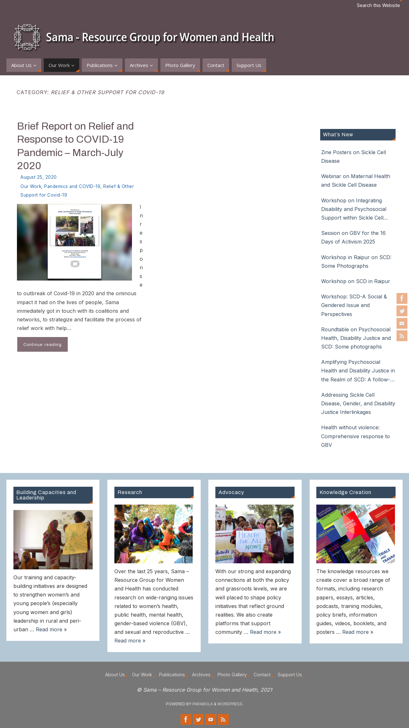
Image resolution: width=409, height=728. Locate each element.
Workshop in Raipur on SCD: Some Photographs (356, 261)
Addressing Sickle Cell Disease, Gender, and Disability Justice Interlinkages (358, 403)
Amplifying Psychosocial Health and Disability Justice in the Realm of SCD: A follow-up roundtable (358, 371)
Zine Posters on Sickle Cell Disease (353, 156)
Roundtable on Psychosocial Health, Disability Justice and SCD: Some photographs (356, 338)
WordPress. (230, 704)
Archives (201, 674)
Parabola (202, 704)
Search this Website (378, 5)
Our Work (30, 186)
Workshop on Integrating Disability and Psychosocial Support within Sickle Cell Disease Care (353, 209)
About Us (115, 674)
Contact (262, 674)
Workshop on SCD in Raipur (355, 281)
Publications (172, 674)
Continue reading (42, 344)
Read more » (51, 629)
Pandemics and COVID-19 (72, 186)
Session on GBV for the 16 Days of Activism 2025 (353, 237)
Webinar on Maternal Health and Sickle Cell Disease (355, 180)
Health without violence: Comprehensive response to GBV (355, 436)
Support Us (290, 674)
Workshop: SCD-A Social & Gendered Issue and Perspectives (354, 305)
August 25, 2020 (38, 177)
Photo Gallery (232, 674)
